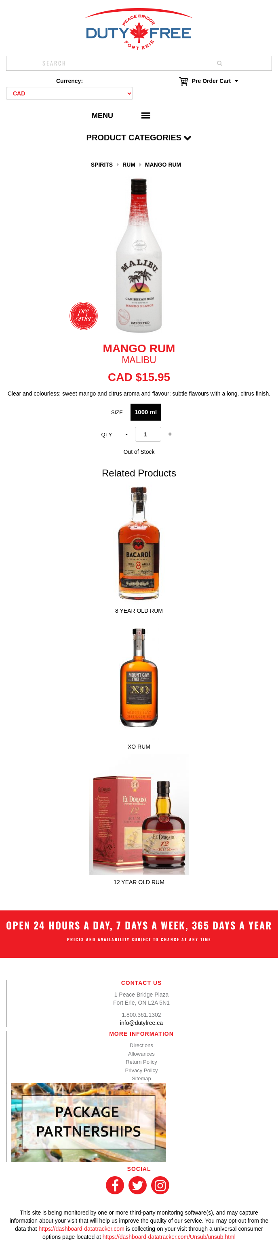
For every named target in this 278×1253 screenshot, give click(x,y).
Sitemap (141, 1078)
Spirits (102, 164)
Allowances (141, 1054)
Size (117, 412)
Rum (128, 164)
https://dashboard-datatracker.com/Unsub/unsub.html (169, 1237)
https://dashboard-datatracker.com (81, 1228)
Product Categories (139, 137)
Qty (106, 435)
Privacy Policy (141, 1070)
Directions (141, 1045)
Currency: (69, 81)
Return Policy (141, 1062)
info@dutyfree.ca (141, 1023)
